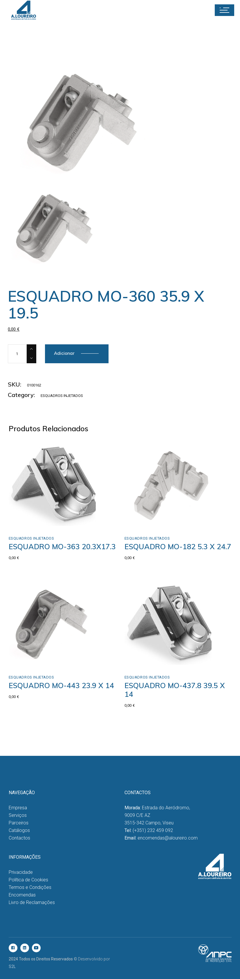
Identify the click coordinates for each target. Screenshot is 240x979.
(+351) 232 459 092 (153, 830)
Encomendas (22, 895)
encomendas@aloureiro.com (168, 838)
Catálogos (19, 830)
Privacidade (21, 872)
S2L (12, 966)
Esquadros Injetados (62, 395)
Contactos (19, 838)
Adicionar (64, 353)
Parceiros (18, 823)
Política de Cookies (28, 880)
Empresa (18, 807)
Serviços (18, 815)
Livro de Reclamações (32, 902)
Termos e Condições (30, 887)
